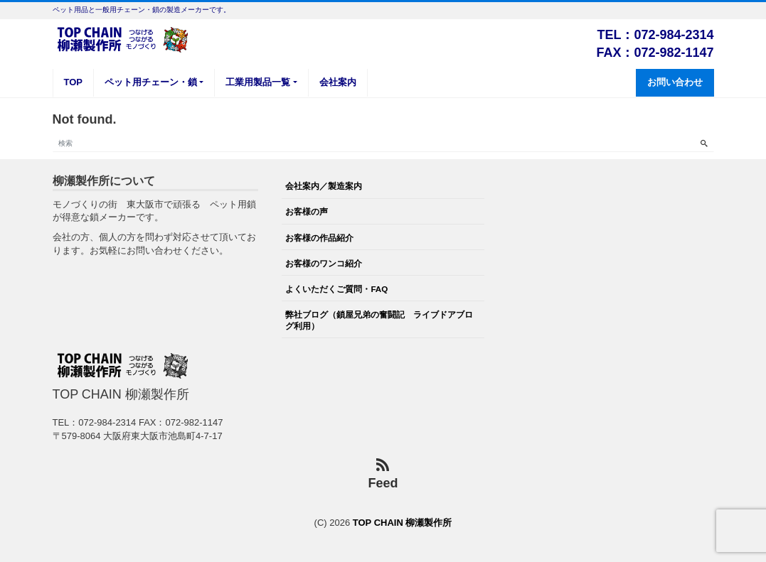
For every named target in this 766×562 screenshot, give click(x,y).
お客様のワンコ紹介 (323, 263)
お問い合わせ (675, 82)
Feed (383, 474)
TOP (73, 82)
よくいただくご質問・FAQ (336, 288)
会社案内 (337, 82)
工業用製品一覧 (257, 82)
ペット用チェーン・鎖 (151, 82)
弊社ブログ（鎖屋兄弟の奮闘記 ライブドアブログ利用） (379, 320)
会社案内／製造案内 (323, 185)
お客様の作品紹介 (319, 237)
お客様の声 (306, 211)
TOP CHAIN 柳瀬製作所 (402, 522)
